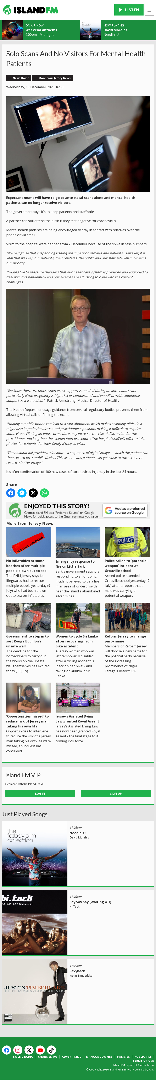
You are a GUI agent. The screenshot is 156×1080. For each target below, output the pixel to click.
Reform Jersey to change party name (127, 623)
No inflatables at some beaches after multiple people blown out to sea (28, 550)
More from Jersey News (55, 78)
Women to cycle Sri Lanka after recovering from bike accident (78, 625)
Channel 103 (47, 1056)
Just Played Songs (25, 814)
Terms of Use (143, 1060)
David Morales (115, 30)
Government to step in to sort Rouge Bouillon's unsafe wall (28, 625)
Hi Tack (74, 906)
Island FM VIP (23, 775)
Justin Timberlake (81, 975)
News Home (21, 78)
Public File (143, 1056)
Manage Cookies (99, 1056)
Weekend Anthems (41, 30)
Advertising (72, 1056)
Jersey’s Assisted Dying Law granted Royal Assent (78, 703)
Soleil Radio (23, 1056)
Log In (40, 793)
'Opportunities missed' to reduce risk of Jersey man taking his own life (28, 705)
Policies (123, 1056)
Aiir (151, 1069)
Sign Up (116, 793)
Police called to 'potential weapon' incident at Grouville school (127, 550)
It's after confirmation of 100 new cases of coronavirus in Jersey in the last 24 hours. (71, 471)
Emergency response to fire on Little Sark (78, 548)
